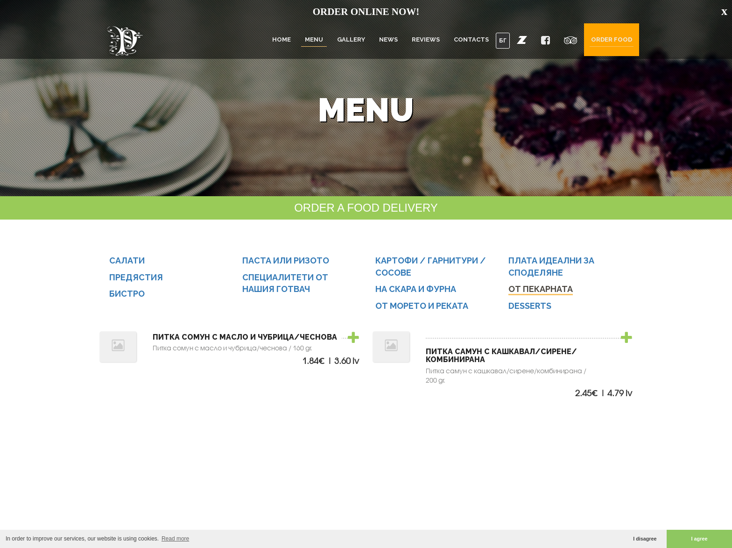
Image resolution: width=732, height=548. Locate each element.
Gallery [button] (351, 39)
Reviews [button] (426, 39)
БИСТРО (127, 294)
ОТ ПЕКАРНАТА (540, 290)
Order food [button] (611, 39)
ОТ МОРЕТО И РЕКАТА (421, 306)
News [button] (388, 39)
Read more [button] (175, 538)
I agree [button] (699, 538)
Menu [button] (314, 39)
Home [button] (281, 39)
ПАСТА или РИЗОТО (285, 261)
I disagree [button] (644, 538)
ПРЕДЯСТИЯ (136, 278)
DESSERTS (529, 306)
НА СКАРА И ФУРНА (415, 290)
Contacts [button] (471, 39)
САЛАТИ (127, 261)
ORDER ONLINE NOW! (366, 11)
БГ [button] (503, 40)
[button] (522, 39)
